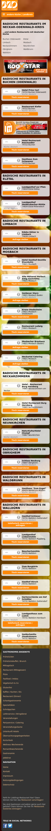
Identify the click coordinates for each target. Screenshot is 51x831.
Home (5, 767)
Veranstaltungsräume (12, 727)
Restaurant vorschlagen (32, 800)
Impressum (8, 776)
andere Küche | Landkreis (18, 14)
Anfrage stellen (20, 239)
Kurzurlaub (8, 740)
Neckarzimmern (10, 46)
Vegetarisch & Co (10, 683)
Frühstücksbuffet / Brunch (14, 661)
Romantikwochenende (13, 749)
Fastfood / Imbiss (10, 679)
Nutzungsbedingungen (13, 780)
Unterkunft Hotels (11, 731)
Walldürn (7, 53)
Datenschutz (8, 785)
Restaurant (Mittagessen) (14, 670)
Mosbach (27, 42)
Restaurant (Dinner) (12, 696)
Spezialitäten (9, 705)
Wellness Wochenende (13, 745)
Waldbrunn (28, 49)
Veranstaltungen (10, 718)
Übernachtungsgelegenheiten (16, 736)
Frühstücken (8, 657)
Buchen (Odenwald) (12, 39)
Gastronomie (9, 753)
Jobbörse (7, 758)
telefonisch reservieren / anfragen (20, 524)
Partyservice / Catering (13, 723)
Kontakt (6, 771)
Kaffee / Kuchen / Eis (12, 692)
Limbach (6, 42)
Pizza (5, 674)
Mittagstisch (8, 666)
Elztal (25, 39)
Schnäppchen (9, 709)
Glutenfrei (7, 688)
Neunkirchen (29, 46)
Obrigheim (7, 49)
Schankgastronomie (12, 701)
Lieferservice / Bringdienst (15, 714)
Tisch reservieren (20, 97)
